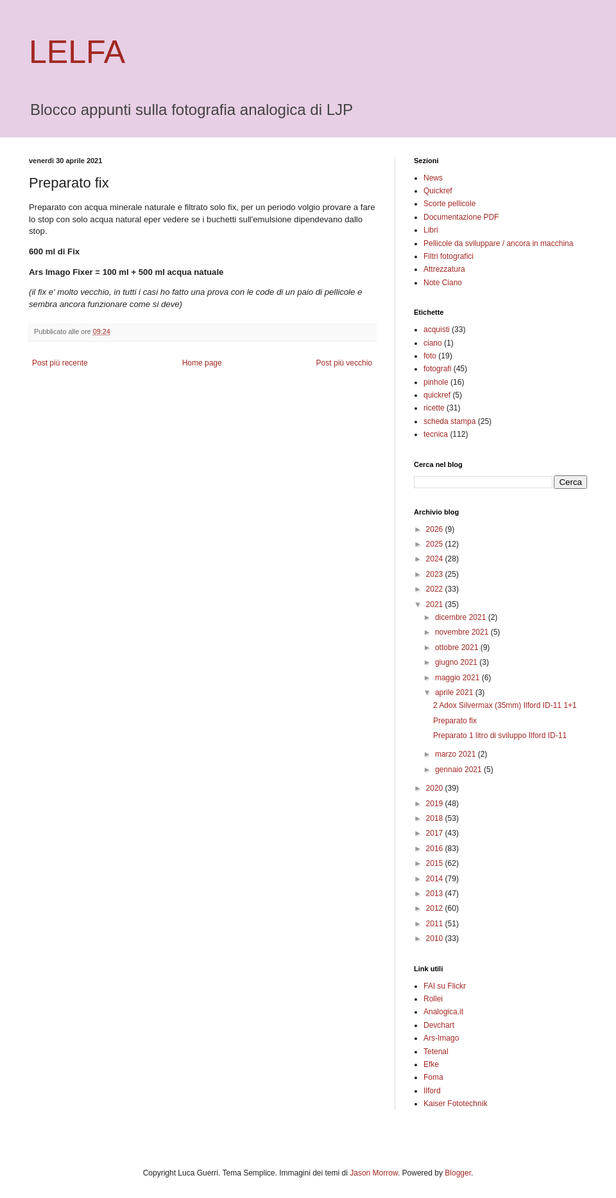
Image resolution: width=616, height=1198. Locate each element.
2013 (435, 893)
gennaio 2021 (459, 769)
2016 (435, 848)
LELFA (77, 52)
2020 (435, 788)
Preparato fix (455, 720)
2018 (435, 818)
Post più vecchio (344, 362)
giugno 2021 (457, 662)
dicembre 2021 (461, 617)
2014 (435, 878)
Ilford (432, 1090)
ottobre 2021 (458, 647)
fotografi (437, 368)
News (433, 177)
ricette (434, 407)
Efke (431, 1064)
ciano (433, 343)
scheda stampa (449, 421)
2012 (435, 908)
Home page (202, 362)
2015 (435, 863)
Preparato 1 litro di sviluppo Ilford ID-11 (500, 735)
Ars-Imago (441, 1038)
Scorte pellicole (449, 203)
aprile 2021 (455, 692)
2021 (435, 604)
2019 (435, 803)
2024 (435, 558)
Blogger (458, 1172)
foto (430, 355)
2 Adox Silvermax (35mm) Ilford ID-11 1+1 (505, 705)
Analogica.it (443, 1011)
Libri (431, 229)
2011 (435, 923)
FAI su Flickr (445, 986)
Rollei (433, 998)
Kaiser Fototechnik (455, 1103)
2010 (435, 938)
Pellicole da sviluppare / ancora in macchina (498, 243)
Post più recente (60, 362)
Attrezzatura (444, 269)
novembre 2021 (463, 632)
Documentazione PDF (461, 217)
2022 (435, 589)
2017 (435, 833)
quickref (437, 395)
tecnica (436, 434)
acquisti (437, 329)
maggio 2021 (458, 677)
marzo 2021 (456, 754)
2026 (435, 529)
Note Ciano (443, 282)
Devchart (439, 1025)
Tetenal (436, 1051)
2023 (435, 574)
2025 (435, 544)
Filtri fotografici (449, 256)
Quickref (438, 190)
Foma (433, 1077)
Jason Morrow (374, 1172)
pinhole (436, 382)
